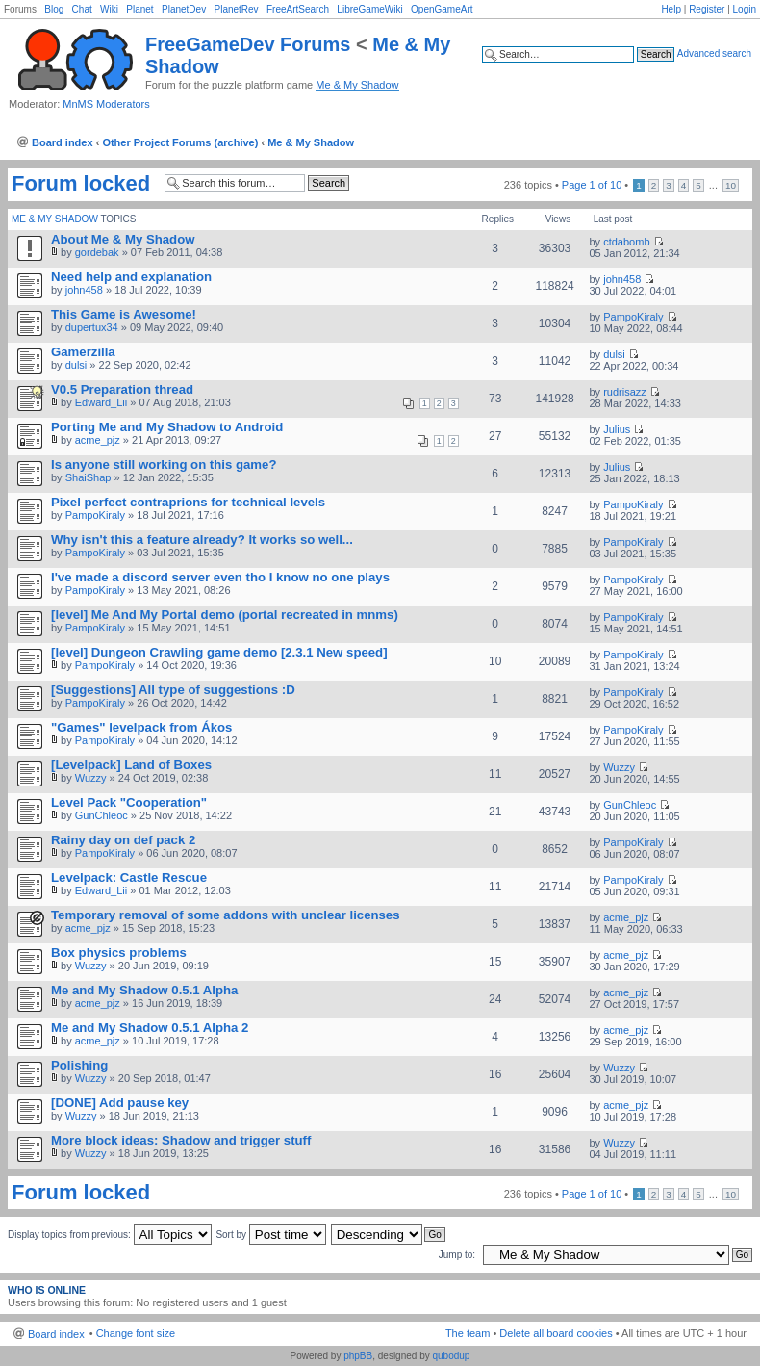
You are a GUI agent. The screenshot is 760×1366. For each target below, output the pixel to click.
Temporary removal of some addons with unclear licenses (225, 915)
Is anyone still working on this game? (163, 464)
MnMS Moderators (106, 104)
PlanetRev (236, 9)
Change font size (136, 1333)
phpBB (357, 1356)
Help (671, 9)
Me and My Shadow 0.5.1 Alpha (144, 990)
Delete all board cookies (555, 1333)
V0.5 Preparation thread (122, 389)
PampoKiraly (633, 316)
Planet (139, 9)
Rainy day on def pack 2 (123, 840)
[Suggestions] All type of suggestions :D (173, 690)
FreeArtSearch (297, 9)
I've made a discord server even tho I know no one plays (220, 577)
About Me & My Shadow (122, 239)
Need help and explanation (131, 277)
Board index (62, 142)
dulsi (76, 365)
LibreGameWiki (369, 9)
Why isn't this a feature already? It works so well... (202, 539)
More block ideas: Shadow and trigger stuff (181, 1140)
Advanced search (714, 53)
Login (744, 9)
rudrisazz (624, 392)
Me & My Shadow (357, 84)
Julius (616, 429)
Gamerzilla (83, 352)
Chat (82, 9)
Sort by (270, 1234)
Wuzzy (91, 778)
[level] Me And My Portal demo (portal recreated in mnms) (224, 614)
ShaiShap (88, 477)
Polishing (79, 1065)
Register (706, 9)
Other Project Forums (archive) (180, 142)
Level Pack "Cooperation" (129, 802)
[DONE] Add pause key (120, 1102)
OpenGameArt (441, 9)
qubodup (450, 1356)
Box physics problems (119, 952)
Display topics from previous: (110, 1234)
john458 (84, 290)
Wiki (109, 9)
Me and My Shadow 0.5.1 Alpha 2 (149, 1027)
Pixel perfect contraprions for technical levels (188, 502)
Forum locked (81, 183)
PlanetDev (184, 9)
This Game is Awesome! (123, 314)
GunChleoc (101, 815)
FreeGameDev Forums (247, 44)
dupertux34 (91, 327)
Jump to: (457, 1255)
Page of (591, 185)
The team (467, 1333)
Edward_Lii (101, 402)
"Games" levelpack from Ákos (141, 727)
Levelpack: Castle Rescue (129, 877)
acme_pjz (97, 440)
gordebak (97, 252)
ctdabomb (626, 241)
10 (730, 185)
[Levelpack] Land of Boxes (131, 765)
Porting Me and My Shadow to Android (167, 427)
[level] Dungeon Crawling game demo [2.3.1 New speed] (219, 652)
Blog (53, 9)
